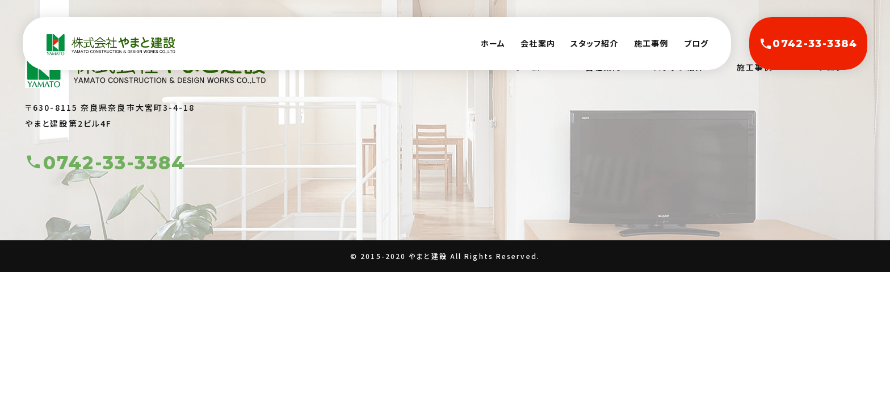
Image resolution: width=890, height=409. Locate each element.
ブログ (696, 43)
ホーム (493, 43)
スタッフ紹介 (594, 43)
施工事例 (651, 43)
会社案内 (537, 43)
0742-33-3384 (808, 44)
